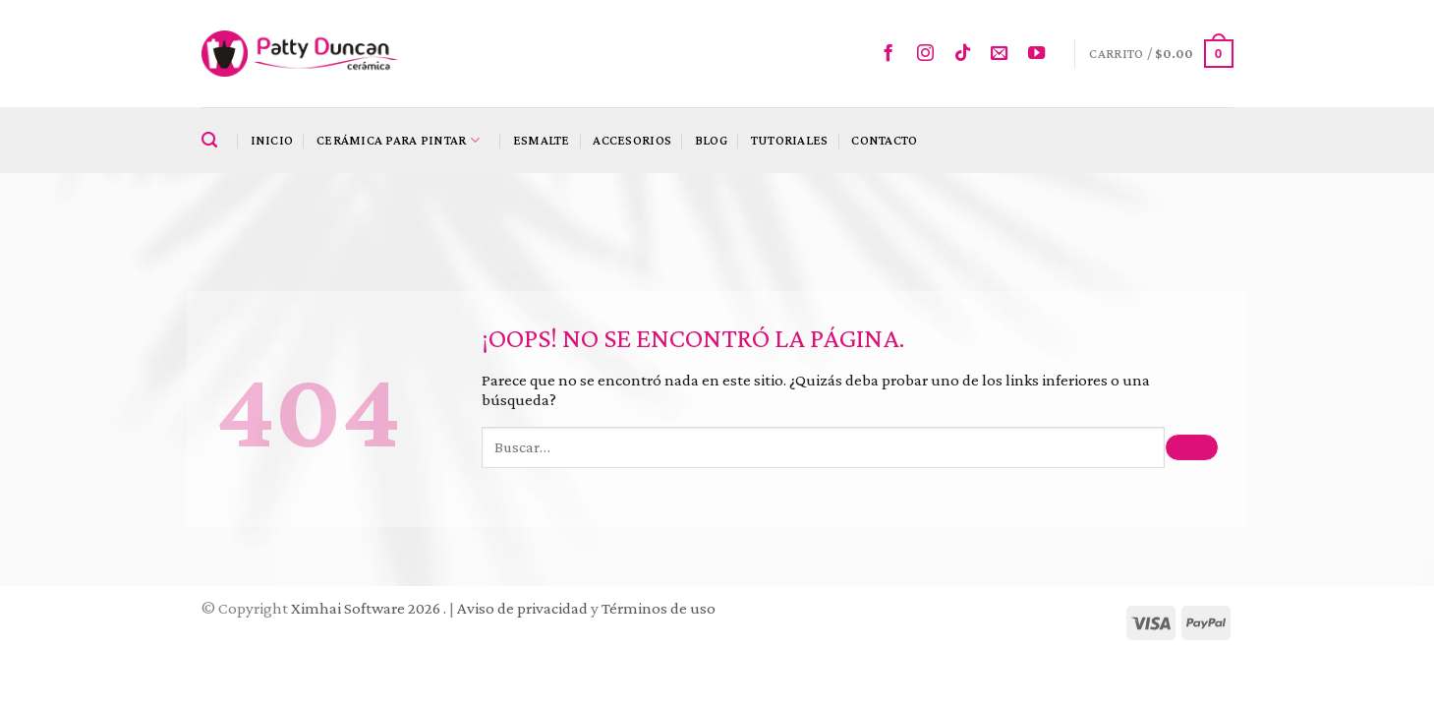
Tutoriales (790, 140)
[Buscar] (214, 140)
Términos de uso (659, 608)
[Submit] (1191, 448)
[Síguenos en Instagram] (930, 54)
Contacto (884, 140)
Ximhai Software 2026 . (370, 608)
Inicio (272, 140)
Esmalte (541, 140)
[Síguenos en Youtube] (1041, 54)
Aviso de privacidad (522, 608)
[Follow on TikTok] (967, 54)
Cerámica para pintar (398, 140)
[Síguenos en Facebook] (893, 54)
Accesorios (632, 140)
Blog (711, 140)
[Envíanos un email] (1004, 54)
